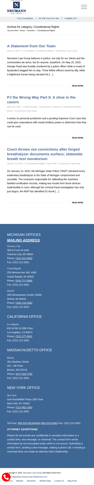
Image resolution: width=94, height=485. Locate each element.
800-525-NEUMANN (29, 423)
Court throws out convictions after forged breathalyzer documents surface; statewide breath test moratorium (45, 154)
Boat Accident (31, 107)
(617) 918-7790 (23, 374)
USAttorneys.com (40, 477)
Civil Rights (29, 51)
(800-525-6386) (49, 423)
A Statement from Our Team (31, 46)
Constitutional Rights (44, 51)
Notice (10, 111)
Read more (77, 86)
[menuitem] (82, 7)
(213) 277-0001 (23, 336)
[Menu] (82, 7)
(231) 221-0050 (23, 258)
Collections (57, 107)
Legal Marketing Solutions (18, 477)
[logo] (39, 7)
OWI (54, 163)
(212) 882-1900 (23, 407)
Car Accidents (45, 107)
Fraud (48, 163)
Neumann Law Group (67, 51)
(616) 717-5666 (23, 280)
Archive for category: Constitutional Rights (33, 26)
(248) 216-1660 (23, 303)
